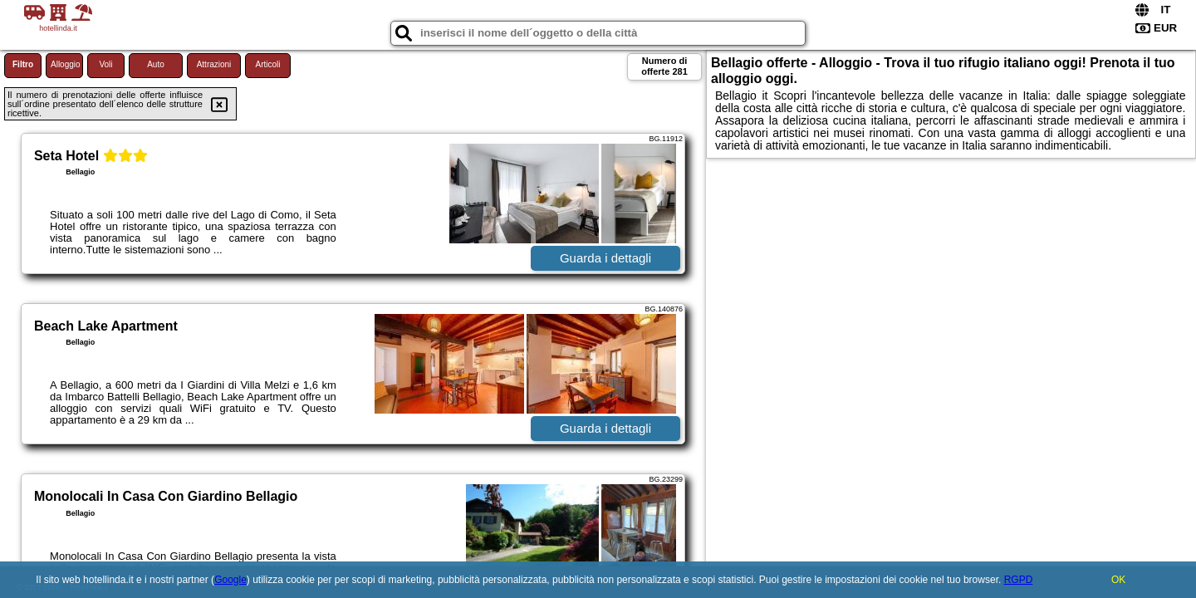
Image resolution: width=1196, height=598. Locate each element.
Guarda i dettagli (605, 258)
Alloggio (66, 64)
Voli (105, 64)
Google (230, 580)
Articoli (267, 64)
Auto (155, 64)
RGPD (1018, 580)
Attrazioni (214, 64)
